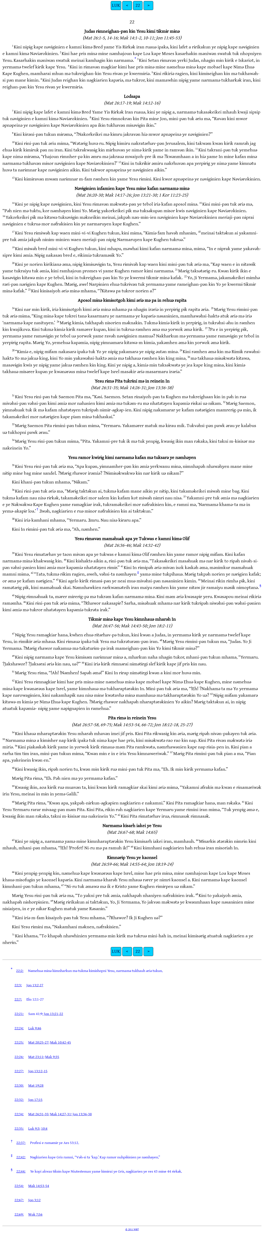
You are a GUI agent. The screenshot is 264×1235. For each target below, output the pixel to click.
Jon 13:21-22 (53, 1013)
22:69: (19, 1214)
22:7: (18, 999)
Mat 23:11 (36, 1057)
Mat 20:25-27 (38, 1042)
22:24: (19, 1028)
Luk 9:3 (33, 1128)
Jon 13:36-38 (82, 1114)
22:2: (19, 970)
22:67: (19, 1200)
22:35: (19, 1128)
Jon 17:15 (35, 1099)
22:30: (19, 1085)
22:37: (20, 1142)
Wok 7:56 (35, 1214)
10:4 (44, 1128)
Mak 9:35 (52, 1057)
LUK (116, 5)
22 (138, 5)
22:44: (20, 1171)
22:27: (19, 1071)
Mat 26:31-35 (38, 1114)
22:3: (18, 985)
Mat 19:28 (36, 1085)
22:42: (20, 1157)
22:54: (19, 1185)
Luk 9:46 (34, 1028)
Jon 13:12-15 (37, 1071)
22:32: (19, 1099)
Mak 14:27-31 (60, 1114)
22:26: (19, 1057)
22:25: (19, 1042)
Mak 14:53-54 (38, 1185)
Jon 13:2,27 (34, 985)
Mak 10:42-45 (60, 1042)
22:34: (19, 1114)
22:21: (19, 1013)
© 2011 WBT (132, 1229)
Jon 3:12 (34, 1200)
